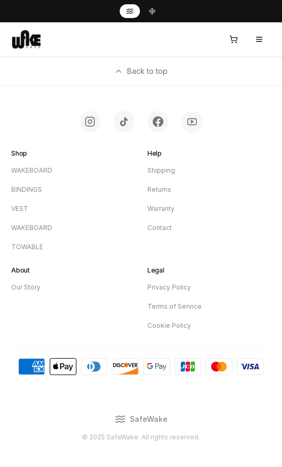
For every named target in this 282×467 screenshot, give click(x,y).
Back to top (141, 70)
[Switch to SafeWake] (130, 11)
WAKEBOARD (31, 170)
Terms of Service (174, 306)
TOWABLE (27, 247)
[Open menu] (259, 39)
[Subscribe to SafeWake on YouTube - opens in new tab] (192, 121)
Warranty (161, 209)
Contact (159, 228)
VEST (19, 209)
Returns (159, 189)
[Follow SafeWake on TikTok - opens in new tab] (124, 121)
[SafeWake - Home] (25, 39)
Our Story (25, 287)
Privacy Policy (169, 287)
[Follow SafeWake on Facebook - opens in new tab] (158, 121)
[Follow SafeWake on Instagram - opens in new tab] (90, 121)
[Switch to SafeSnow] (152, 11)
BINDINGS (26, 189)
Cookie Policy (169, 325)
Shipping (161, 170)
